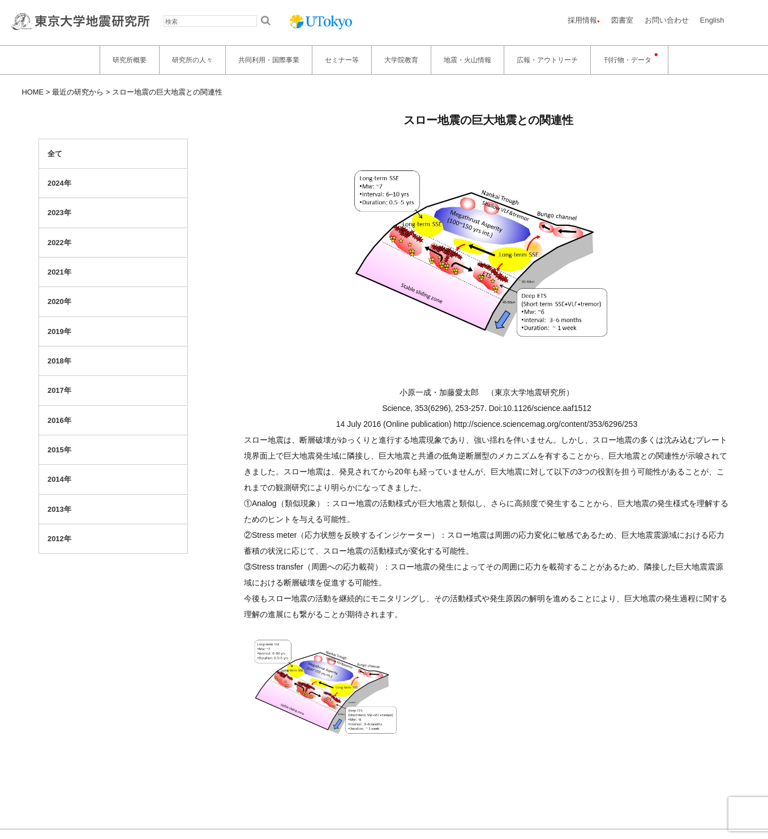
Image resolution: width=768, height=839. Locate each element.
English (712, 20)
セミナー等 (342, 60)
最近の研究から (78, 92)
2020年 (59, 301)
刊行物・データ (627, 60)
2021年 (59, 272)
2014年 (59, 479)
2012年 (59, 538)
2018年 (59, 361)
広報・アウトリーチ (547, 60)
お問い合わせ (667, 20)
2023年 (59, 212)
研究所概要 (130, 60)
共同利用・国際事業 (268, 60)
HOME (33, 92)
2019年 (59, 331)
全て (55, 153)
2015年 (59, 450)
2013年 (59, 509)
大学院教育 (401, 60)
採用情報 (582, 20)
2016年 (59, 420)
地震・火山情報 (467, 60)
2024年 (59, 183)
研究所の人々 (192, 60)
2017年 (59, 390)
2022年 (59, 242)
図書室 (622, 20)
